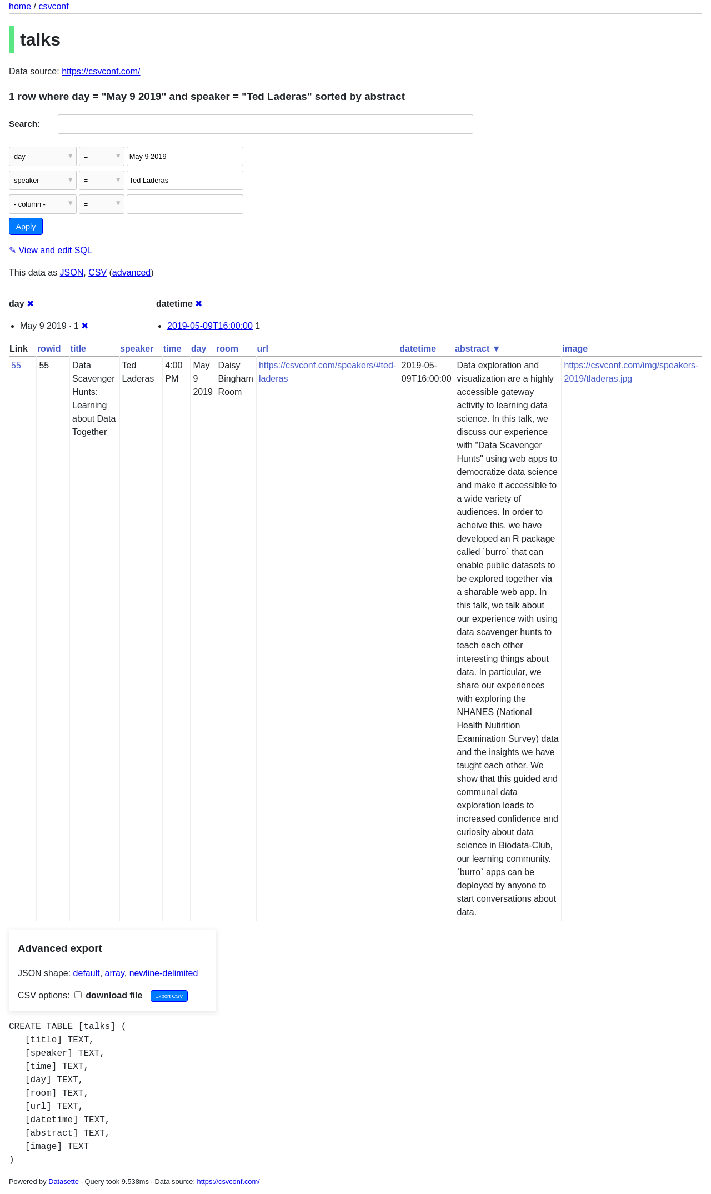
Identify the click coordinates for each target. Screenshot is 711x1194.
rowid (49, 348)
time (172, 348)
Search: (24, 123)
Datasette (63, 1181)
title (78, 348)
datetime (417, 348)
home (20, 6)
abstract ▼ (478, 348)
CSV (97, 272)
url (262, 348)
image (575, 348)
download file (108, 995)
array (114, 973)
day (199, 348)
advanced (131, 272)
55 (16, 365)
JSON (72, 272)
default (86, 973)
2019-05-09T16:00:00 (210, 326)
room (227, 348)
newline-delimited (163, 973)
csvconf (53, 6)
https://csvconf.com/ (101, 71)
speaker (137, 348)
